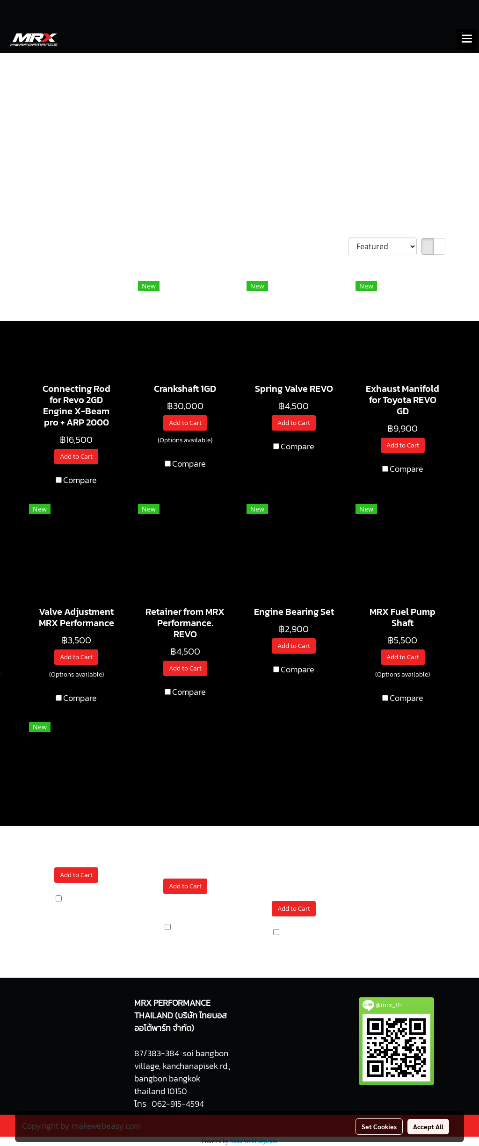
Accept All (428, 1126)
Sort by (332, 246)
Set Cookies (379, 1126)
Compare (80, 480)
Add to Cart (76, 456)
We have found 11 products (76, 247)
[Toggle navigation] (467, 39)
